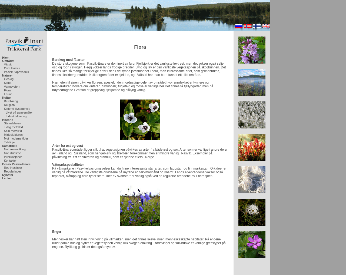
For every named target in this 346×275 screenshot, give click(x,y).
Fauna (8, 94)
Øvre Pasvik (12, 68)
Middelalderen (13, 134)
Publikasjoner (13, 156)
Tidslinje (9, 142)
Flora (7, 90)
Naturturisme (12, 153)
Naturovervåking (15, 149)
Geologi (9, 79)
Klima (8, 82)
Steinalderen (12, 123)
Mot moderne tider (16, 138)
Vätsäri (8, 64)
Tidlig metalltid (13, 127)
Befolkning (11, 101)
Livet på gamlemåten (19, 112)
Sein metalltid (13, 130)
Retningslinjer (13, 167)
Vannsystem (12, 86)
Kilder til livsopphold (17, 108)
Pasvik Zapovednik (16, 72)
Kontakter (10, 160)
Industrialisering (16, 116)
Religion (9, 105)
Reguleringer (12, 171)
